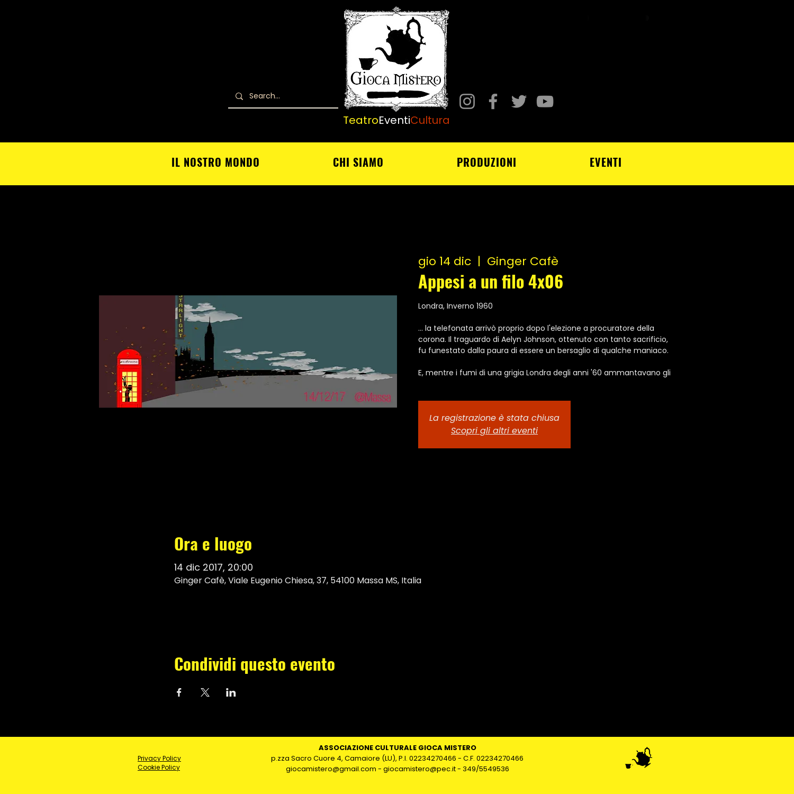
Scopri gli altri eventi (494, 431)
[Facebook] (493, 101)
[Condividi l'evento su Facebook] (179, 692)
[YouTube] (545, 101)
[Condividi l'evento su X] (205, 692)
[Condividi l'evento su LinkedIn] (231, 692)
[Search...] (282, 96)
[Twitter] (519, 101)
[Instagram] (467, 101)
